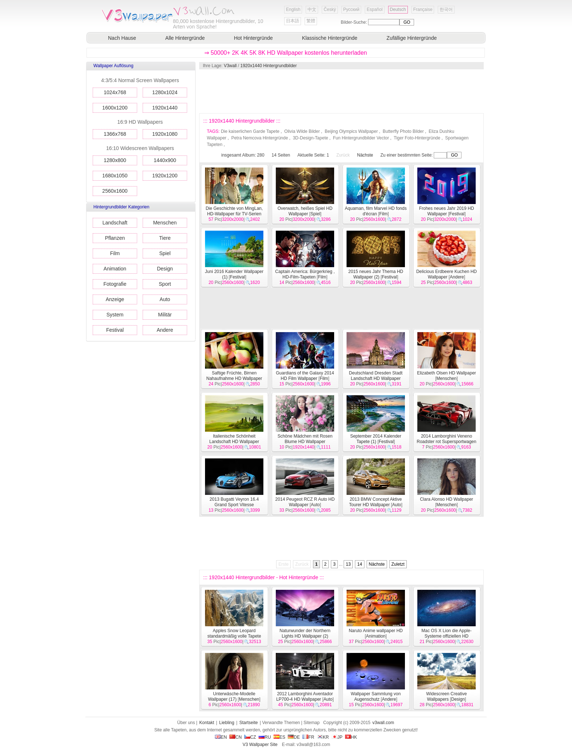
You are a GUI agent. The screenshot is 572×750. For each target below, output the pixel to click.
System (115, 315)
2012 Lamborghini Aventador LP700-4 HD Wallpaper (304, 696)
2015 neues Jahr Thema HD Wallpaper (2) (375, 274)
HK (351, 737)
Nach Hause (122, 38)
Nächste (365, 155)
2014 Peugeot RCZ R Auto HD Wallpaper (305, 502)
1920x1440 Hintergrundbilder (268, 65)
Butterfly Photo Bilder (403, 131)
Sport (165, 284)
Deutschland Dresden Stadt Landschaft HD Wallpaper (376, 375)
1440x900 (165, 160)
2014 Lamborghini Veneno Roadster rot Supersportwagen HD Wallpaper (446, 442)
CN (235, 737)
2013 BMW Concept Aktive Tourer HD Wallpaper (375, 502)
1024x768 (115, 92)
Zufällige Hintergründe (412, 38)
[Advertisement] (341, 91)
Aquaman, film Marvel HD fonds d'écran (375, 211)
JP (337, 737)
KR (323, 737)
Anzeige (115, 299)
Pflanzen (115, 238)
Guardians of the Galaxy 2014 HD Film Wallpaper (305, 375)
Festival (115, 330)
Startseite (248, 722)
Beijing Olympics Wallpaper (351, 131)
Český (330, 9)
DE (294, 737)
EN (221, 737)
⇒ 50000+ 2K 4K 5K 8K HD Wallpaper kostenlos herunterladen (285, 53)
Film (115, 253)
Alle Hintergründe (185, 38)
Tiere (164, 238)
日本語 (292, 20)
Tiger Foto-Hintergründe (417, 138)
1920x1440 (164, 108)
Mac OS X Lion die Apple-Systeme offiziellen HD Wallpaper (446, 636)
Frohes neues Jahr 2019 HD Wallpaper (446, 211)
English (293, 9)
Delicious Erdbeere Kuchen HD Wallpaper (446, 274)
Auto (165, 299)
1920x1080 (164, 134)
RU (265, 737)
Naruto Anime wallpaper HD (376, 630)
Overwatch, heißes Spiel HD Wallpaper (305, 211)
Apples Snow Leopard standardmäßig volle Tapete (234, 633)
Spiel (164, 253)
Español (374, 9)
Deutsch (398, 9)
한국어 (446, 9)
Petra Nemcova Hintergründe (259, 138)
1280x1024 (164, 92)
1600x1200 (114, 108)
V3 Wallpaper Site (260, 744)
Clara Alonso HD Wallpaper (446, 499)
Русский (351, 9)
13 (348, 564)
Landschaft (115, 223)
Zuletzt (398, 564)
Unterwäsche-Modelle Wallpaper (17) (231, 696)
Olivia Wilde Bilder (302, 131)
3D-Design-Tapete (310, 138)
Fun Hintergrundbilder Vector (361, 138)
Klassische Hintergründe (330, 38)
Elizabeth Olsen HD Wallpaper (446, 373)
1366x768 (115, 134)
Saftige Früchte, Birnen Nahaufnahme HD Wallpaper (234, 375)
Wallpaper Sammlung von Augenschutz (376, 696)
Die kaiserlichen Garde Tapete (250, 131)
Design (165, 269)
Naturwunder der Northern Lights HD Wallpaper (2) (304, 633)
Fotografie (114, 284)
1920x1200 (164, 175)
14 (359, 564)
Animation (115, 269)
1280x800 (115, 160)
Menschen (165, 223)
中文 (312, 9)
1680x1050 (114, 175)
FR (308, 737)
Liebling (226, 722)
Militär (164, 315)
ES (279, 737)
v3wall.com (383, 722)
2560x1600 (114, 191)
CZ (250, 737)
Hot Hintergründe (253, 38)
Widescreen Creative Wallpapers (446, 696)
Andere (164, 330)
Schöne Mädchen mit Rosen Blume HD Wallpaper (305, 439)
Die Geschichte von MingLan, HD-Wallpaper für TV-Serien (234, 211)
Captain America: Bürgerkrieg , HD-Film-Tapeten (305, 274)
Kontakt (206, 722)
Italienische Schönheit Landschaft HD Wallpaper (234, 439)
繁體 (310, 20)
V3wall (230, 65)
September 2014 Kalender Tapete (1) (375, 439)
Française (423, 9)
